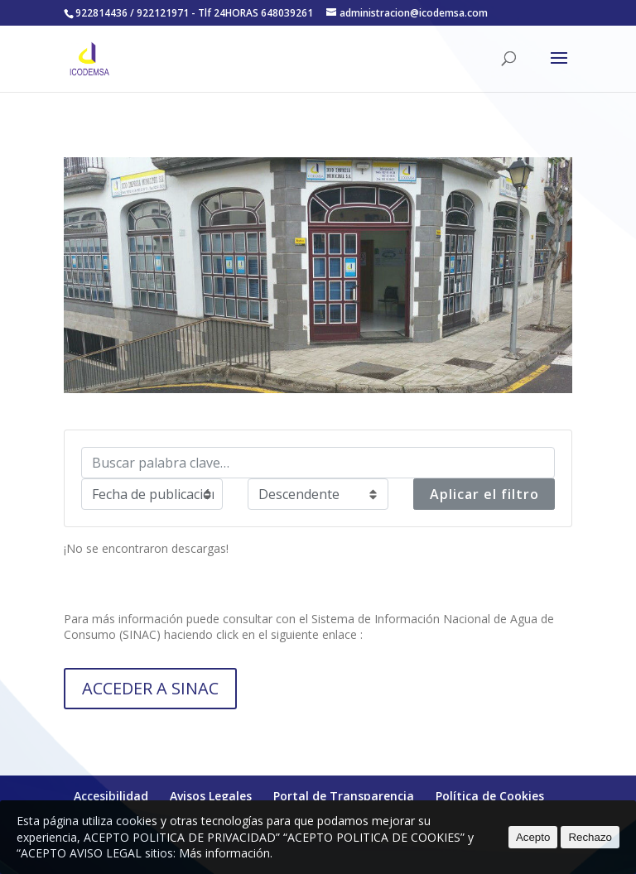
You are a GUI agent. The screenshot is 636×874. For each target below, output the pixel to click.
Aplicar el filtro (484, 494)
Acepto (533, 837)
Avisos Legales (211, 796)
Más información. (225, 853)
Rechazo (590, 837)
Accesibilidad (111, 796)
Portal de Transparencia (343, 796)
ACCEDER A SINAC (150, 688)
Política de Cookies (490, 796)
